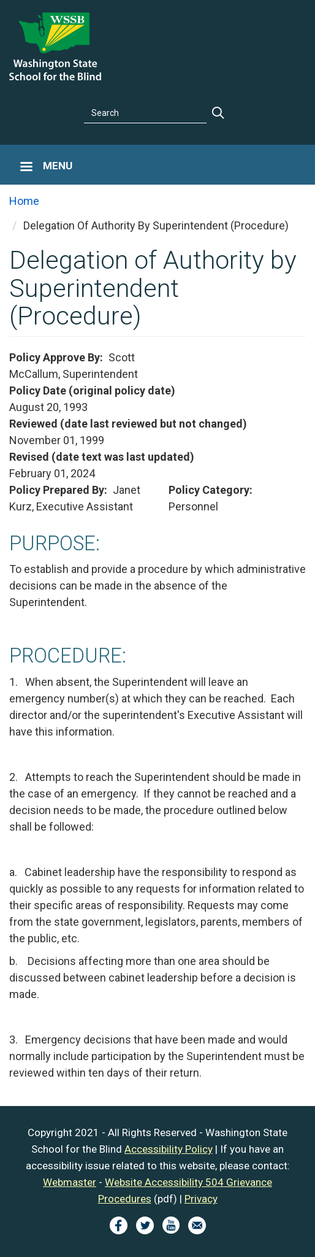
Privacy (201, 1199)
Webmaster (69, 1182)
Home (24, 200)
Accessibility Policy (168, 1149)
